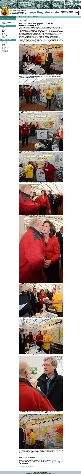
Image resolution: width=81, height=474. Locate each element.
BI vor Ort (4, 44)
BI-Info (3, 49)
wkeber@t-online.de (53, 462)
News (3, 27)
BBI (3, 32)
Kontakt (35, 17)
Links (3, 36)
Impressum (22, 17)
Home (30, 17)
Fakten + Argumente (7, 22)
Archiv (3, 38)
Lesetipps (5, 35)
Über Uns (4, 41)
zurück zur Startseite (27, 466)
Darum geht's (5, 21)
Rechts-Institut (6, 47)
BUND (4, 33)
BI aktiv (4, 46)
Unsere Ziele (5, 43)
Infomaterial (5, 52)
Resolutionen (5, 50)
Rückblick (4, 24)
